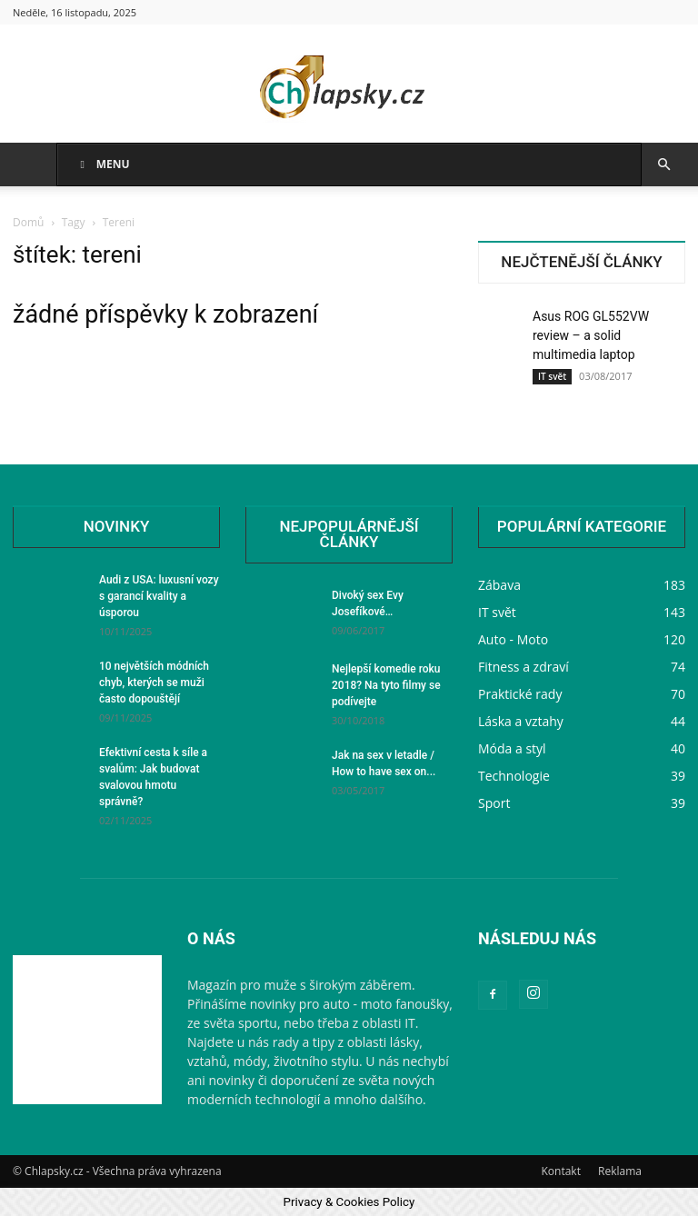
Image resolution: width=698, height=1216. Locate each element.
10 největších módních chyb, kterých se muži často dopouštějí (154, 682)
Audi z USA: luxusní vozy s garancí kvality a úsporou (159, 596)
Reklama (620, 1171)
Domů (28, 222)
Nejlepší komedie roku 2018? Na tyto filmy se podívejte (386, 685)
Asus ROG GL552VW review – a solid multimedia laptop (591, 335)
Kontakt (560, 1171)
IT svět (552, 376)
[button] (663, 165)
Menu (102, 164)
